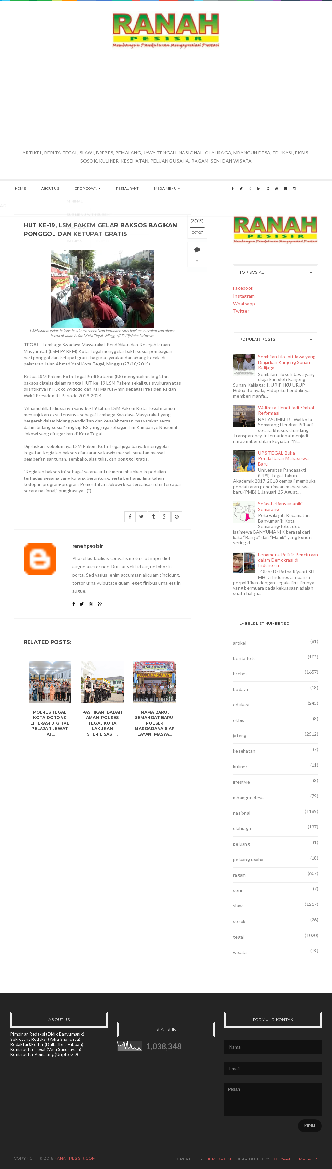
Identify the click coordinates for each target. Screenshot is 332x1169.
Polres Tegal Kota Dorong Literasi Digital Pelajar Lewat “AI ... (49, 723)
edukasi (241, 704)
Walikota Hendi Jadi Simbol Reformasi (286, 410)
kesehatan (244, 751)
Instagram (244, 295)
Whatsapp (244, 303)
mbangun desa (248, 797)
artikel (239, 643)
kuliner (240, 766)
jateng (240, 735)
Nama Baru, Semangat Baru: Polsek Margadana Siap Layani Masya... (154, 723)
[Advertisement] (166, 100)
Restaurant (118, 189)
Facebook (243, 288)
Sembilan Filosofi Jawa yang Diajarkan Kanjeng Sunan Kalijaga (287, 362)
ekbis (238, 720)
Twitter (241, 311)
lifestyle (241, 782)
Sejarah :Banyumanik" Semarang (280, 506)
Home (19, 189)
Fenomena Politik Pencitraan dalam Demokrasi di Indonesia (288, 560)
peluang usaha (248, 859)
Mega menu (153, 189)
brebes (240, 673)
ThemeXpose (218, 1158)
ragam (239, 875)
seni (237, 890)
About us (46, 189)
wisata (240, 952)
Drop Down (79, 189)
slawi (238, 905)
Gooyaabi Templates (294, 1158)
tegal (238, 936)
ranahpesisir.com (75, 1158)
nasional (241, 812)
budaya (240, 689)
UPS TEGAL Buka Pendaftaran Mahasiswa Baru (283, 458)
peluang (241, 844)
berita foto (244, 658)
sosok (239, 921)
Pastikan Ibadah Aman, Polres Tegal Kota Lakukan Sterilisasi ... (102, 723)
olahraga (242, 828)
